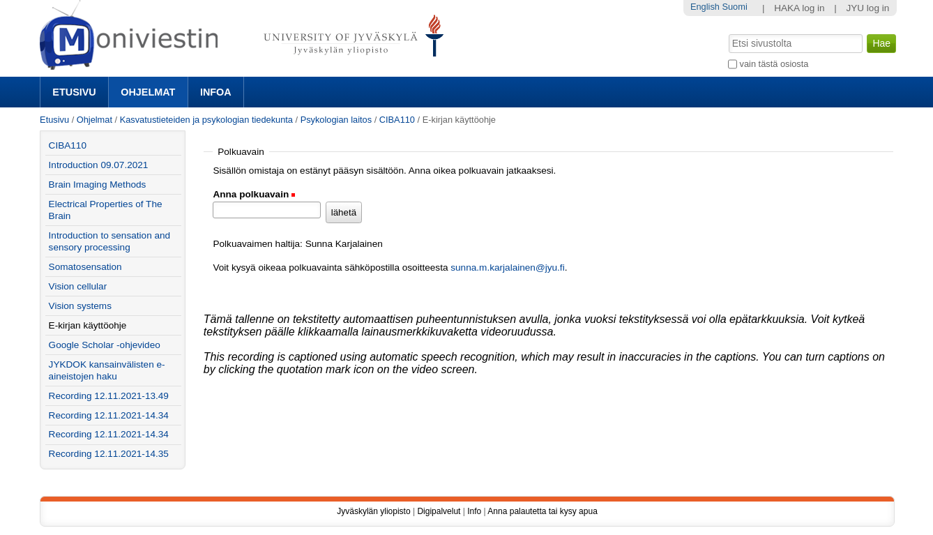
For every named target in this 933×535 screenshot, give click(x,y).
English (705, 6)
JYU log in (867, 8)
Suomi (734, 6)
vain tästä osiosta (774, 64)
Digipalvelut (438, 511)
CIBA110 (397, 119)
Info (474, 511)
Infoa (216, 92)
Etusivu (74, 92)
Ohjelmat (148, 92)
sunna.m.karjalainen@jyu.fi (507, 267)
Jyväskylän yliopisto (373, 511)
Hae (727, 32)
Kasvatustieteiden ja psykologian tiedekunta (206, 119)
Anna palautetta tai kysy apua (542, 511)
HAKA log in (799, 8)
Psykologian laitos (336, 119)
